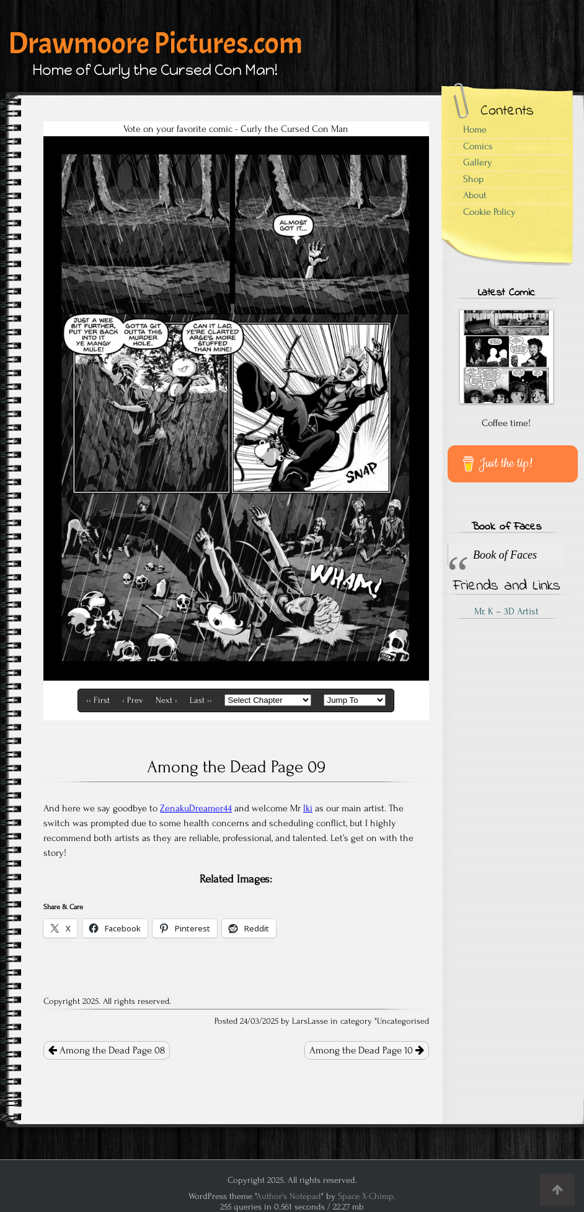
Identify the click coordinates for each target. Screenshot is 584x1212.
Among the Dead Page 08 (106, 1050)
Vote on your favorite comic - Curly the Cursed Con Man (235, 128)
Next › (166, 700)
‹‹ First (98, 700)
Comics (478, 146)
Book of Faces (506, 527)
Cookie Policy (489, 211)
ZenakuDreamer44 (196, 808)
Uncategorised (403, 1021)
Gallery (477, 162)
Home (475, 129)
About (475, 195)
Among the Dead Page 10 (366, 1050)
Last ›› (201, 700)
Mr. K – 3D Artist (506, 611)
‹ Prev (132, 700)
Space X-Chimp (366, 1196)
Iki (307, 808)
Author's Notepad (288, 1196)
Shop (473, 179)
